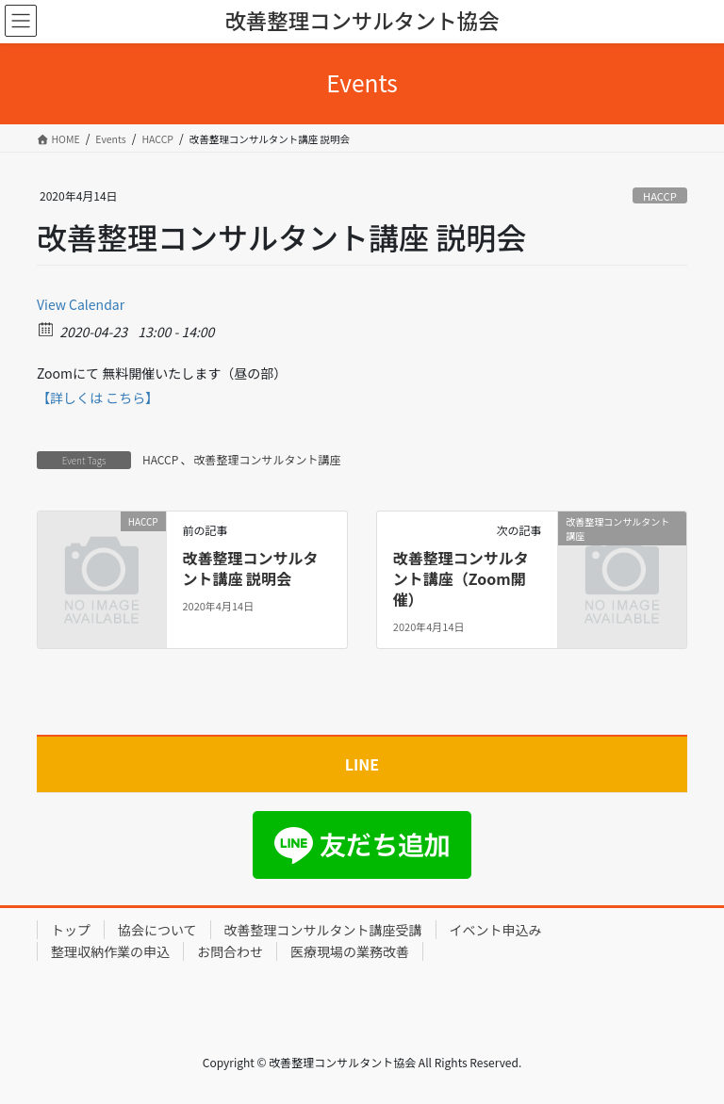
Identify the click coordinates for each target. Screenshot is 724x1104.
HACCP (660, 195)
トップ (70, 929)
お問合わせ (230, 951)
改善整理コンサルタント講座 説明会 (250, 568)
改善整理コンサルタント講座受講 (323, 929)
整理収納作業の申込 (110, 951)
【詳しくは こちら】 (97, 397)
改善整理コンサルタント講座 (266, 459)
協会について (157, 929)
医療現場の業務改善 (349, 951)
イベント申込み (496, 929)
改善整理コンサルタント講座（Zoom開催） (461, 578)
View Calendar (80, 304)
